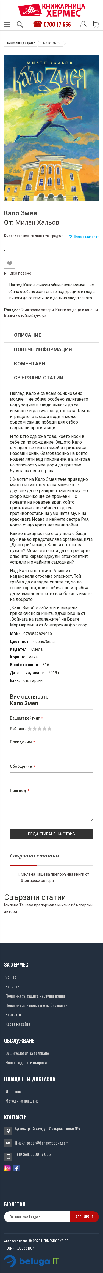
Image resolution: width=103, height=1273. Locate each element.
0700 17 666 (57, 24)
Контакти (13, 1014)
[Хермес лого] (51, 10)
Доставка (13, 1091)
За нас (10, 977)
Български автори (37, 310)
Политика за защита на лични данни (35, 996)
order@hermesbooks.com (47, 1143)
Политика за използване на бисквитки (36, 1005)
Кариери (12, 986)
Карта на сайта (17, 1024)
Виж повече (17, 273)
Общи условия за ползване (27, 1053)
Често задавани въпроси (26, 1062)
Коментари (29, 364)
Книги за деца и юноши (76, 310)
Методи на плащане (21, 1101)
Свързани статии (38, 378)
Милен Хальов (37, 222)
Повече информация (43, 349)
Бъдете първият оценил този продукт (33, 235)
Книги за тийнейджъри (25, 316)
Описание (27, 335)
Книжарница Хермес (21, 42)
